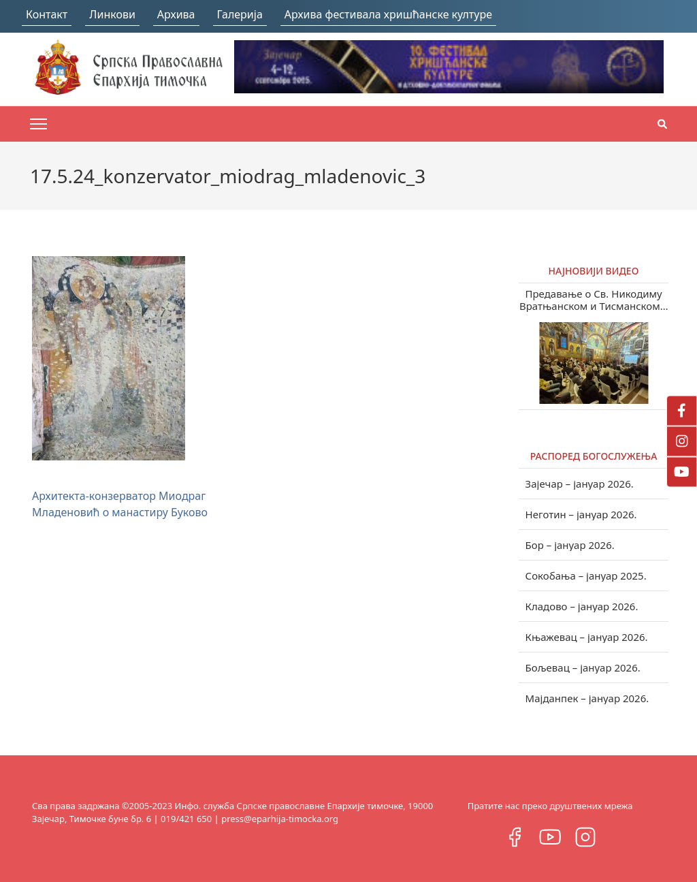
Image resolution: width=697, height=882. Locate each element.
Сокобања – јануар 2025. (586, 575)
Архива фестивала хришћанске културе (388, 14)
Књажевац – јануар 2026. (586, 637)
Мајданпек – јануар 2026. (587, 698)
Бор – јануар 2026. (570, 545)
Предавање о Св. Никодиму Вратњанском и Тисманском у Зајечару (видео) (593, 299)
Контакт (46, 14)
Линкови (112, 14)
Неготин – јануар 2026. (581, 514)
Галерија (240, 14)
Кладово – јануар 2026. (581, 606)
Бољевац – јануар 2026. (583, 667)
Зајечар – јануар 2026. (579, 483)
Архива (176, 14)
